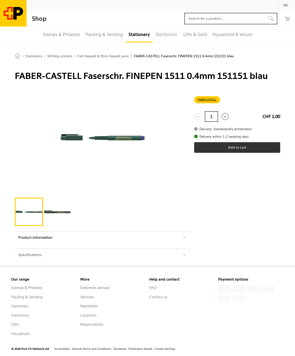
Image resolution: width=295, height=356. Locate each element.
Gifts (15, 324)
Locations (88, 315)
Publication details (140, 348)
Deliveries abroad (94, 287)
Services (87, 297)
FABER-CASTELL (207, 99)
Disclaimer (120, 348)
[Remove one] (197, 116)
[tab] (29, 212)
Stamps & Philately (26, 287)
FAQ (152, 287)
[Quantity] (211, 116)
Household (20, 333)
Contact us (158, 297)
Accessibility (62, 348)
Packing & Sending (26, 297)
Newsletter (89, 306)
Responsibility (91, 324)
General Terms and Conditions (91, 348)
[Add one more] (225, 116)
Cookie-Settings (164, 348)
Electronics (20, 315)
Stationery (20, 306)
